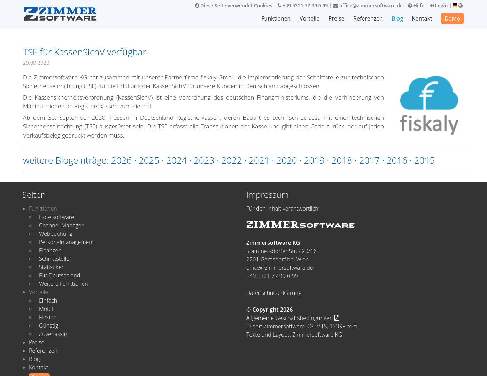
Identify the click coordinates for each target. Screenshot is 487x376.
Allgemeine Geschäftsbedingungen (292, 318)
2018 (341, 160)
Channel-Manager (61, 225)
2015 (424, 160)
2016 (397, 160)
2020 (286, 160)
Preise (336, 18)
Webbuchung (55, 233)
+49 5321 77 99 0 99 (303, 5)
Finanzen (50, 250)
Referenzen (368, 18)
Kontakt (422, 18)
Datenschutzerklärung (273, 293)
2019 (314, 160)
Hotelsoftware (56, 217)
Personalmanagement (66, 242)
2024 (176, 160)
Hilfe (416, 5)
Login (439, 5)
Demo (452, 18)
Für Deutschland (59, 275)
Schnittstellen (56, 259)
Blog (397, 18)
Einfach (48, 300)
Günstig (48, 325)
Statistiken (52, 267)
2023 (204, 160)
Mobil (46, 309)
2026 (121, 160)
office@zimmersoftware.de (367, 5)
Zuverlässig (53, 334)
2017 (369, 160)
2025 (149, 160)
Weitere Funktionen (63, 284)
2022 (231, 160)
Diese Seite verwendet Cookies (233, 5)
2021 (259, 160)
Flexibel (48, 317)
